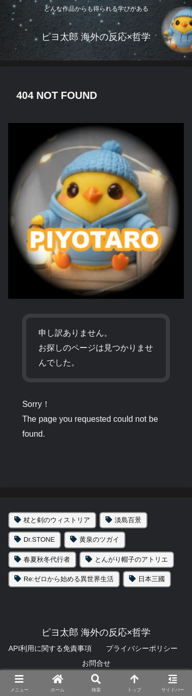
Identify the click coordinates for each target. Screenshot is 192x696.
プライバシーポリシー (142, 648)
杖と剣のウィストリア (57, 520)
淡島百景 (128, 520)
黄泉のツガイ (99, 539)
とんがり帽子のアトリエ (131, 559)
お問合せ (96, 663)
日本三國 (151, 579)
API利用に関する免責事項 (50, 648)
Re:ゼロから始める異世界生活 (69, 579)
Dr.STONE (39, 539)
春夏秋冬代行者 (47, 559)
